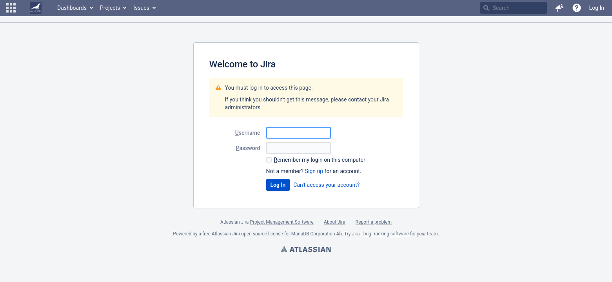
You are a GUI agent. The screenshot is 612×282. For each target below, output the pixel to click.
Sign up (314, 171)
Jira (236, 234)
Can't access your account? (326, 185)
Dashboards (72, 8)
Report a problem (374, 222)
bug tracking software (386, 234)
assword (248, 148)
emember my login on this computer (319, 160)
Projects (110, 8)
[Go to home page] (35, 8)
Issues (141, 8)
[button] (11, 8)
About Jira (334, 222)
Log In (596, 8)
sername (247, 133)
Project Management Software (281, 222)
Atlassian (306, 250)
